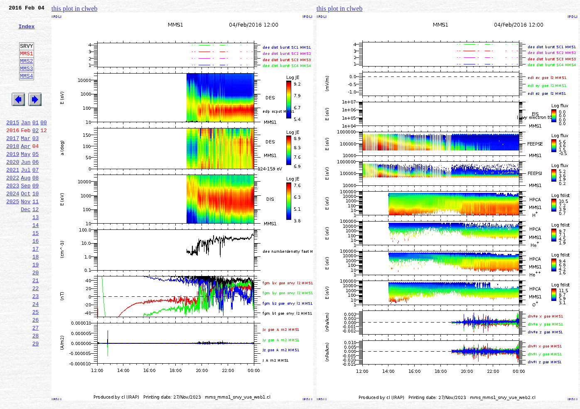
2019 (12, 178)
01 (35, 142)
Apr (25, 169)
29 (35, 398)
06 (35, 188)
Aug (25, 206)
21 (35, 325)
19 (35, 306)
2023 (12, 215)
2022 (12, 206)
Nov (25, 233)
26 (35, 371)
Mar (25, 160)
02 (35, 151)
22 (35, 334)
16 (35, 279)
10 (35, 224)
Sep (25, 215)
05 (35, 178)
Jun (25, 188)
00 (43, 142)
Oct (25, 224)
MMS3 (26, 80)
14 (35, 261)
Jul (25, 197)
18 (35, 297)
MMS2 (26, 72)
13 (35, 252)
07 (35, 197)
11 (35, 233)
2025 (12, 233)
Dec (25, 242)
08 (35, 206)
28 (35, 389)
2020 (12, 188)
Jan (25, 142)
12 (35, 242)
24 (35, 352)
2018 (12, 169)
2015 (12, 142)
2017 (12, 160)
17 (35, 288)
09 (35, 215)
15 (35, 270)
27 (35, 380)
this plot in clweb (75, 8)
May (25, 178)
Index (26, 31)
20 (35, 316)
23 (35, 343)
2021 (12, 197)
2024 (12, 224)
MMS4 (26, 89)
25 (35, 361)
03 (35, 160)
